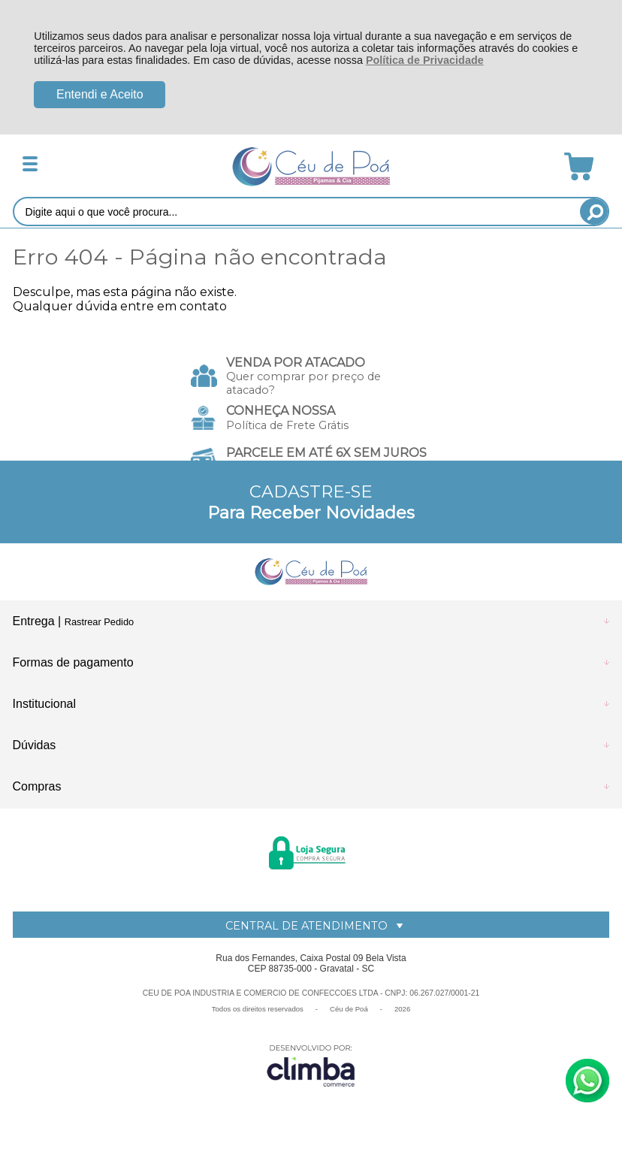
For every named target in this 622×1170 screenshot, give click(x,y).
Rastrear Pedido (99, 621)
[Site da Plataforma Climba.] (311, 1065)
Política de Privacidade (425, 60)
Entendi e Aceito (99, 94)
